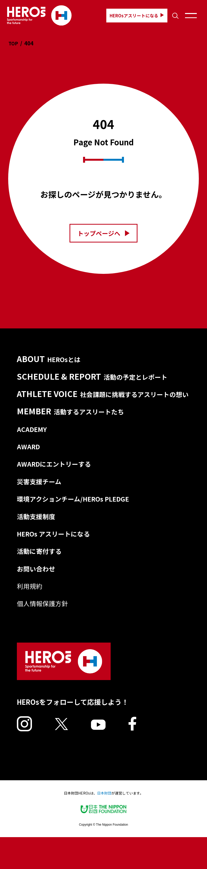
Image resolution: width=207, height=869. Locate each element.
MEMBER (73, 423)
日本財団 (104, 824)
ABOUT (50, 359)
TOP (13, 43)
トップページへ (103, 233)
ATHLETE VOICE (103, 400)
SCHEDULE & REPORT (97, 377)
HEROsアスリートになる (130, 15)
